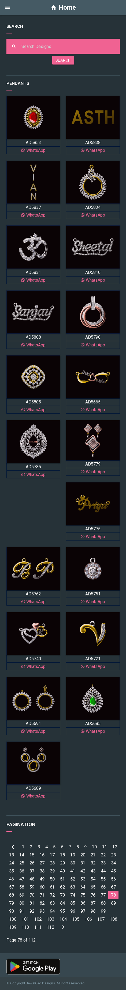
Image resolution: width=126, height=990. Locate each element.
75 (82, 895)
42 (82, 871)
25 (21, 863)
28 (52, 863)
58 (21, 887)
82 (42, 903)
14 (21, 854)
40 (62, 871)
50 (52, 879)
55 (103, 879)
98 (93, 911)
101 (25, 919)
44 (103, 871)
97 (82, 911)
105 (75, 919)
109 (12, 927)
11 (104, 846)
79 (11, 903)
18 (62, 854)
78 (113, 895)
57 (11, 887)
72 (52, 895)
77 (103, 895)
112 (50, 927)
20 (82, 854)
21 (93, 854)
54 (93, 879)
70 (31, 895)
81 (31, 903)
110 (25, 927)
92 (31, 911)
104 (63, 919)
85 (72, 903)
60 (42, 887)
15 (31, 854)
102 (38, 919)
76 (93, 895)
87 (93, 903)
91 (21, 911)
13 (11, 854)
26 (31, 863)
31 (82, 863)
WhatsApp (33, 150)
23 (113, 854)
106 (88, 919)
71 (42, 895)
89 (113, 903)
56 (113, 879)
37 (31, 871)
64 (82, 887)
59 (31, 887)
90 (11, 911)
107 (101, 919)
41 (72, 871)
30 (72, 863)
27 (42, 863)
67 (113, 887)
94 (52, 911)
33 (103, 863)
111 (38, 927)
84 (62, 903)
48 (31, 879)
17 (52, 854)
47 (21, 879)
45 (113, 871)
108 (113, 919)
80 (21, 903)
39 (52, 871)
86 (82, 903)
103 (50, 919)
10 (94, 846)
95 (62, 911)
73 (62, 895)
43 (93, 871)
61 (52, 887)
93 (42, 911)
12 (114, 846)
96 (72, 911)
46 (11, 879)
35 (11, 871)
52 (72, 879)
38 (42, 871)
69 (21, 895)
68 (11, 895)
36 (21, 871)
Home (63, 7)
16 (42, 854)
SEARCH (63, 60)
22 (103, 854)
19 (72, 854)
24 (11, 863)
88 (103, 903)
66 (103, 887)
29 (62, 863)
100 (12, 919)
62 (62, 887)
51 (62, 879)
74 (72, 895)
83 (52, 903)
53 (82, 879)
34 (113, 863)
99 (103, 911)
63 (72, 887)
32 (93, 863)
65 (93, 887)
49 (42, 879)
